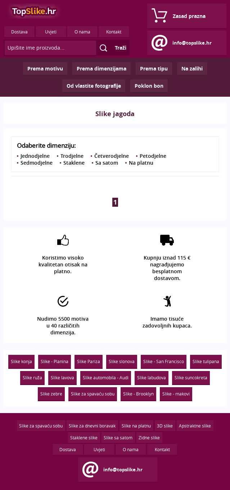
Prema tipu (154, 68)
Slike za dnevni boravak (92, 426)
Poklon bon (149, 85)
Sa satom (106, 162)
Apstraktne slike (195, 426)
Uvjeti (51, 32)
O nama (82, 32)
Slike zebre (51, 394)
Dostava (19, 32)
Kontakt (113, 32)
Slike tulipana (206, 361)
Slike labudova (151, 377)
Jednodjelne (35, 155)
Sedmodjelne (37, 162)
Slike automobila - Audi (105, 377)
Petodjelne (153, 155)
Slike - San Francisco (163, 361)
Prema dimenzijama (101, 68)
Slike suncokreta (191, 377)
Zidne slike (149, 437)
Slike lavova (62, 377)
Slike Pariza (88, 361)
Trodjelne (72, 155)
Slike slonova (122, 361)
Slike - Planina (54, 361)
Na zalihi (192, 68)
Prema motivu (45, 68)
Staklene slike (84, 437)
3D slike (165, 426)
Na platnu (141, 162)
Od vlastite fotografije (94, 85)
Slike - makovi (176, 394)
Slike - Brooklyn (138, 394)
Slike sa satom (118, 437)
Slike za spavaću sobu (92, 394)
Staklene (74, 162)
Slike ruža (32, 377)
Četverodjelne (111, 155)
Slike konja (21, 361)
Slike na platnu (136, 426)
